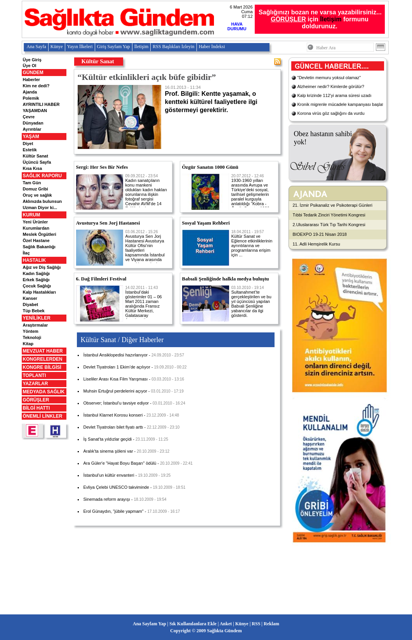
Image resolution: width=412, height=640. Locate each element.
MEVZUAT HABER (43, 351)
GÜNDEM (33, 72)
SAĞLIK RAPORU (42, 175)
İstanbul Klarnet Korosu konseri (113, 415)
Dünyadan (33, 123)
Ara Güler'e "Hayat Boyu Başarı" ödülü (119, 463)
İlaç (26, 253)
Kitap (28, 343)
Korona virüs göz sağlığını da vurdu (331, 113)
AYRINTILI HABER (41, 104)
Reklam (271, 623)
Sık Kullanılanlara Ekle (192, 623)
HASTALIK (34, 260)
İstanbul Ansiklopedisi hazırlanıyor (115, 355)
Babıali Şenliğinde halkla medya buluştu (225, 279)
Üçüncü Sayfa (37, 162)
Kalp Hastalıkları (39, 292)
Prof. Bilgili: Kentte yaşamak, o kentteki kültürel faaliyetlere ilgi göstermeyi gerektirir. (219, 99)
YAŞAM (31, 136)
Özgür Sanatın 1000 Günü (210, 167)
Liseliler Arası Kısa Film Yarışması (115, 379)
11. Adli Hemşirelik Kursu (316, 244)
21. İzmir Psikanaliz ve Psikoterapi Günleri (332, 205)
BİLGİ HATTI (36, 408)
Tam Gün (32, 182)
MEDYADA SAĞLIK (44, 391)
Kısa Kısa (32, 168)
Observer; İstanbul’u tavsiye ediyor (116, 403)
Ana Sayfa (36, 46)
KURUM (31, 215)
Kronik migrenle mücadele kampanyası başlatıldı (343, 104)
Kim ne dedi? (36, 85)
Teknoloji (32, 337)
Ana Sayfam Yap (149, 623)
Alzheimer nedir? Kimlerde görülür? (330, 86)
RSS (256, 623)
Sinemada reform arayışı (106, 499)
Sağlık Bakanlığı (39, 246)
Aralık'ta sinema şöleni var (108, 451)
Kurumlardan (36, 228)
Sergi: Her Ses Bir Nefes (102, 167)
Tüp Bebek (34, 310)
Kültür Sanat (35, 156)
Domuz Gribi (35, 189)
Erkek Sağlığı (36, 279)
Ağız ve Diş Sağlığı (42, 267)
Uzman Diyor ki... (40, 207)
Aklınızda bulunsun (42, 201)
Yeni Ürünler (35, 222)
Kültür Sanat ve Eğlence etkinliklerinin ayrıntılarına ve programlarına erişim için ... (252, 243)
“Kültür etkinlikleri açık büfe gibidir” (147, 77)
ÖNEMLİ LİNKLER (43, 416)
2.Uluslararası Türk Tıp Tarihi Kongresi (329, 224)
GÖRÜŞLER (36, 400)
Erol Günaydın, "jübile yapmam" (113, 511)
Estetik (30, 149)
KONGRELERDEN (43, 359)
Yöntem (30, 331)
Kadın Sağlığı (36, 273)
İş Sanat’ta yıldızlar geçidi (107, 439)
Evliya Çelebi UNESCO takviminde (116, 487)
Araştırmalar (35, 325)
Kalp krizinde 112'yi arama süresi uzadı (334, 95)
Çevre (29, 116)
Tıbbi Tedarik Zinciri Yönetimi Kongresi (329, 215)
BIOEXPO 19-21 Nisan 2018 (320, 234)
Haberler (31, 79)
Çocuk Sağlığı (37, 286)
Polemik (31, 98)
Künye (56, 46)
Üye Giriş (32, 59)
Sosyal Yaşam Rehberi (206, 223)
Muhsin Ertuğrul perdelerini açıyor (115, 391)
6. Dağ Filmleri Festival (101, 279)
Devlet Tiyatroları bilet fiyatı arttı (113, 427)
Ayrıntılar (32, 129)
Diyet (28, 143)
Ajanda (30, 92)
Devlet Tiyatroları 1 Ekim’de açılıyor (116, 367)
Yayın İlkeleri (80, 46)
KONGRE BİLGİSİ (42, 367)
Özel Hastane (36, 240)
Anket (226, 623)
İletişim (330, 19)
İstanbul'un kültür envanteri (108, 475)
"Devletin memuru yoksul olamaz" (329, 77)
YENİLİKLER (36, 318)
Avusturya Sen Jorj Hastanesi (108, 223)
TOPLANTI (34, 375)
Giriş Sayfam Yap (113, 46)
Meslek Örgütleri (39, 234)
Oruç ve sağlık (37, 195)
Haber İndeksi (212, 46)
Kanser (30, 298)
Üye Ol (30, 65)
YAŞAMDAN (35, 110)
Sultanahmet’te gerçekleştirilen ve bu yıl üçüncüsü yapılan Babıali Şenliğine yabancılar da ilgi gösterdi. (251, 301)
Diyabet (30, 304)
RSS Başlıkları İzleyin (173, 46)
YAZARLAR (35, 383)
